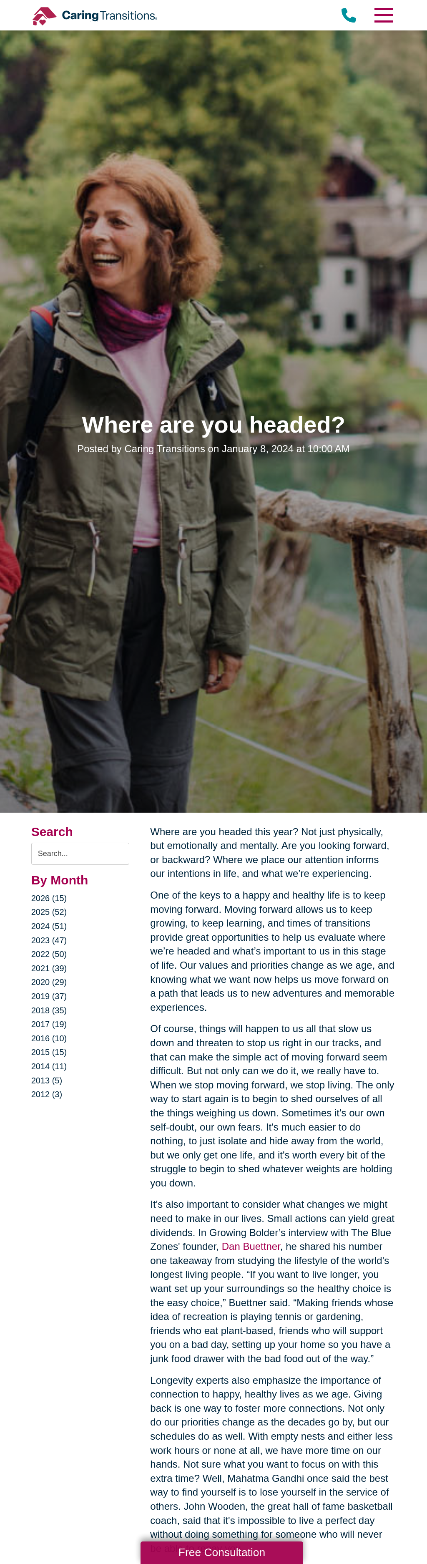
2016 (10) (49, 1038)
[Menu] (383, 15)
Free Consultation (221, 1552)
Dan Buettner (251, 1246)
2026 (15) (49, 898)
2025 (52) (49, 912)
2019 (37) (49, 996)
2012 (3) (47, 1094)
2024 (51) (49, 926)
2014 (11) (49, 1066)
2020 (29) (49, 982)
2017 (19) (49, 1024)
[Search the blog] (80, 854)
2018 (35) (49, 1010)
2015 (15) (49, 1052)
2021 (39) (49, 968)
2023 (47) (49, 940)
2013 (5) (47, 1080)
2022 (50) (49, 954)
